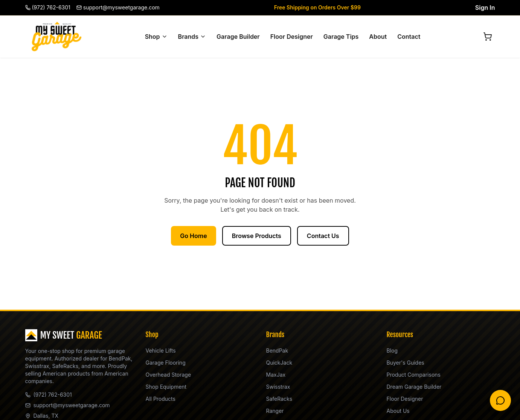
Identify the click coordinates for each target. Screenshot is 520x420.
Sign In (485, 7)
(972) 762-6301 (48, 394)
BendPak (277, 350)
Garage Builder (238, 36)
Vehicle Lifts (161, 350)
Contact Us (323, 236)
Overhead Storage (168, 374)
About (378, 36)
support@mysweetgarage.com (67, 405)
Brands (192, 36)
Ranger (275, 411)
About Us (398, 411)
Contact (408, 36)
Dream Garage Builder (414, 386)
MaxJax (276, 374)
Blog (392, 350)
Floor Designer (291, 36)
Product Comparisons (414, 374)
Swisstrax (278, 386)
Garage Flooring (166, 362)
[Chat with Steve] (500, 400)
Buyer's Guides (405, 362)
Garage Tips (341, 36)
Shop (156, 36)
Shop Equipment (166, 386)
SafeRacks (279, 399)
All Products (160, 399)
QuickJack (279, 362)
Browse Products (256, 236)
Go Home (193, 236)
